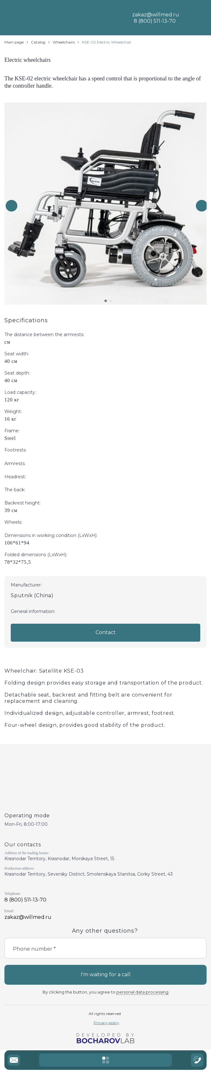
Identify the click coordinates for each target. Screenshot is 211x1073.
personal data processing (142, 992)
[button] (202, 206)
